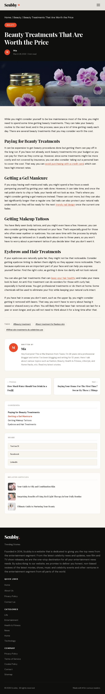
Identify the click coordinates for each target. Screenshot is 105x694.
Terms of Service (12, 659)
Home (7, 17)
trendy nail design (65, 204)
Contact (8, 669)
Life (6, 615)
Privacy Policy (11, 596)
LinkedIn (13, 463)
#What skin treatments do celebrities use (24, 330)
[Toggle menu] (98, 5)
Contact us (9, 602)
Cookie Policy (10, 664)
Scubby (12, 4)
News (7, 630)
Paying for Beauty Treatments (24, 413)
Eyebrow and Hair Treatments (22, 425)
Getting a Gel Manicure (20, 417)
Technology (10, 640)
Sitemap (8, 674)
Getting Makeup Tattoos (20, 421)
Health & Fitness (12, 625)
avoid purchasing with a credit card (64, 163)
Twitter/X (14, 447)
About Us (8, 590)
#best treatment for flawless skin (50, 324)
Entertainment (11, 620)
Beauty (17, 17)
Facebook (14, 455)
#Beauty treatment (22, 324)
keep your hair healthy (63, 278)
